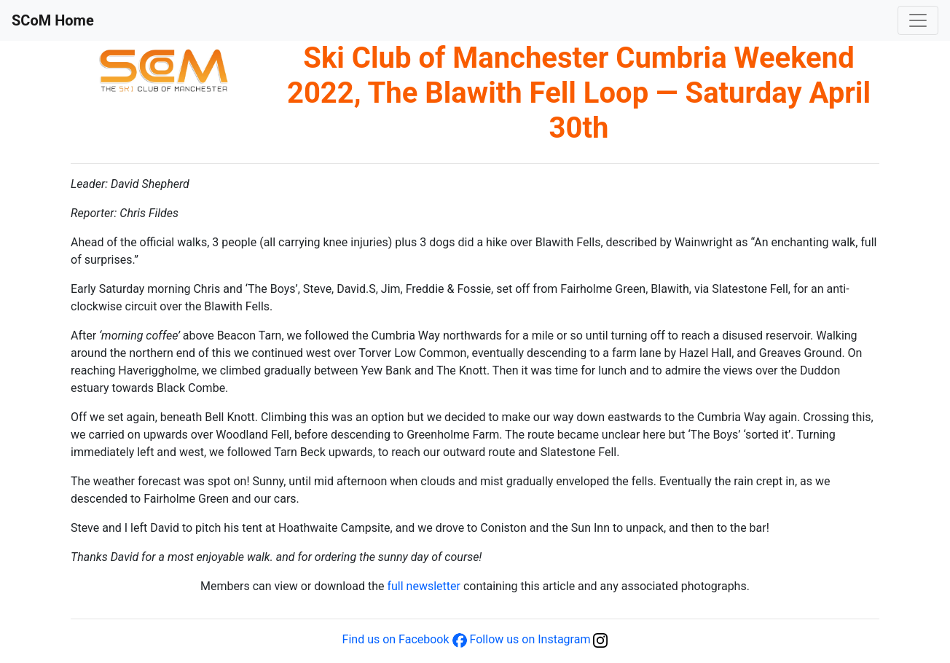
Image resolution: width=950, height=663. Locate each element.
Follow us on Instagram (530, 639)
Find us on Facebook (396, 639)
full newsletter (423, 586)
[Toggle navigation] (918, 20)
